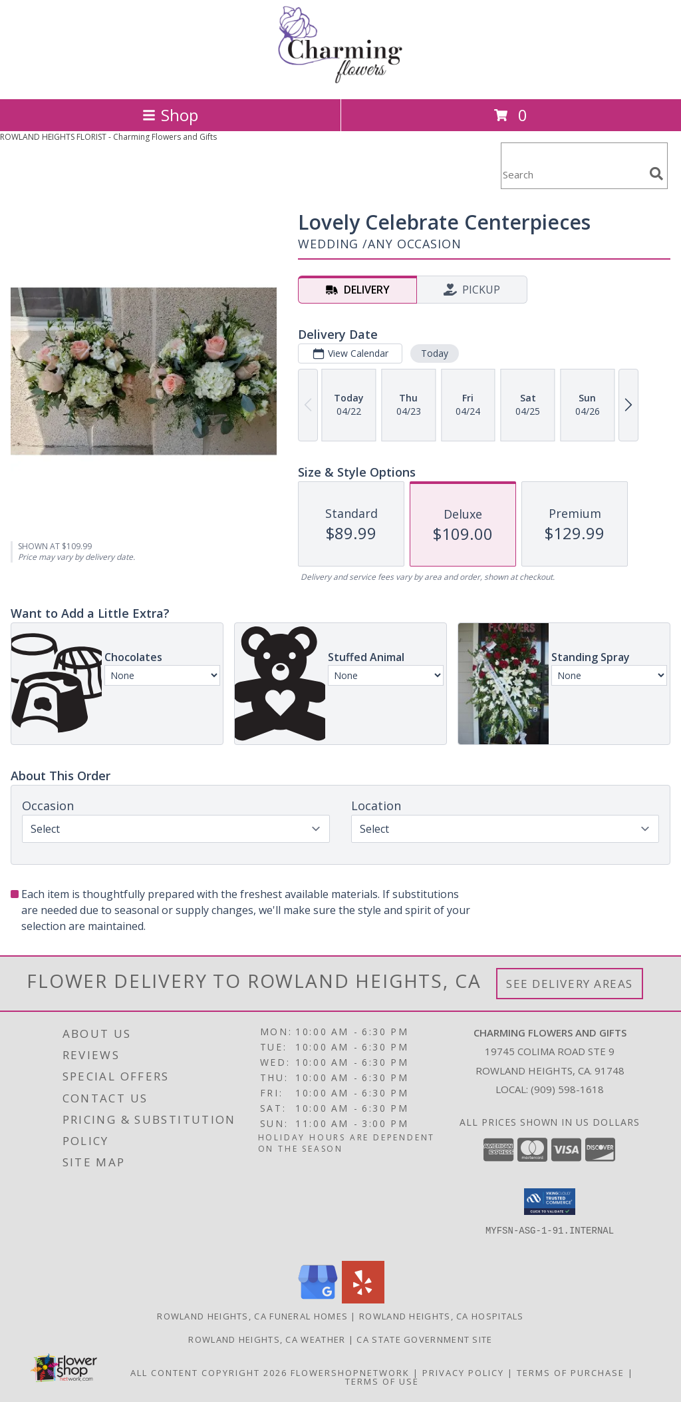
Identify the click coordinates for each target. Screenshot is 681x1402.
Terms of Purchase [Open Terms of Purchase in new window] (570, 1373)
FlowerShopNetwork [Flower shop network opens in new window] (350, 1373)
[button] (549, 1201)
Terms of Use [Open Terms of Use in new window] (382, 1381)
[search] (656, 173)
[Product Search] (572, 174)
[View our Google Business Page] (318, 1299)
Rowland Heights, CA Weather (266, 1339)
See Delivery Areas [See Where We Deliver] (569, 983)
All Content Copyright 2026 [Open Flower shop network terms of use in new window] (208, 1373)
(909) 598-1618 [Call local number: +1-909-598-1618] (567, 1089)
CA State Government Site (424, 1339)
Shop (170, 115)
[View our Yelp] (363, 1299)
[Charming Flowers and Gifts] (340, 79)
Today (434, 353)
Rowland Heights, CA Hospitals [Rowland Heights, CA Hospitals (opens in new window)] (441, 1316)
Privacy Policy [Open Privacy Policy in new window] (463, 1373)
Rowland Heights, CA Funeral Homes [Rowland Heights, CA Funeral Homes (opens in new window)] (252, 1316)
